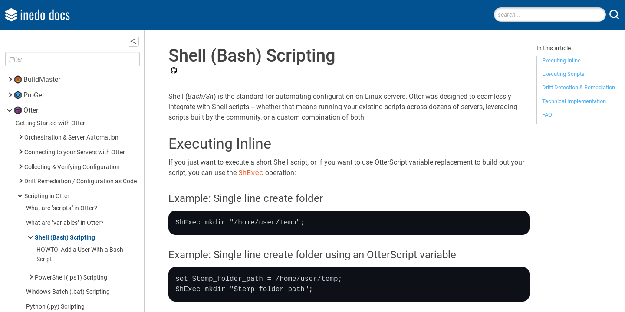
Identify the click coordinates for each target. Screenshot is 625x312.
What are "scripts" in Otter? (61, 208)
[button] (133, 41)
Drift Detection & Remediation (578, 87)
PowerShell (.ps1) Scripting (71, 277)
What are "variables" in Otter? (65, 223)
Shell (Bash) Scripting (65, 237)
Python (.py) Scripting (55, 306)
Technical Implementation (574, 101)
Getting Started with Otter (50, 123)
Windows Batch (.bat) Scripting (68, 292)
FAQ (547, 114)
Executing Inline (561, 60)
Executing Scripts (563, 74)
